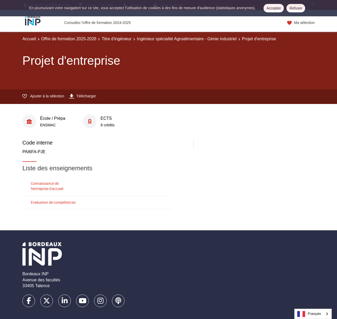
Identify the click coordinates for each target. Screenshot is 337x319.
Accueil (29, 39)
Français (309, 314)
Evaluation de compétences (53, 202)
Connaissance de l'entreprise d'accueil (47, 186)
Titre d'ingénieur (117, 39)
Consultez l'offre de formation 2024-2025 (97, 23)
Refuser (295, 8)
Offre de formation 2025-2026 (69, 39)
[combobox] (313, 314)
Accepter (273, 8)
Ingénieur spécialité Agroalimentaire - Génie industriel (187, 39)
